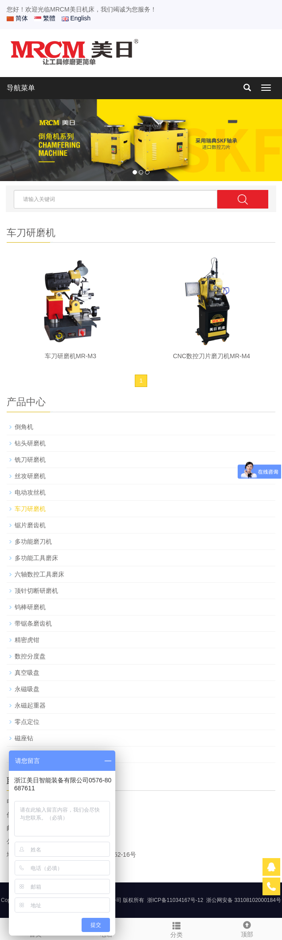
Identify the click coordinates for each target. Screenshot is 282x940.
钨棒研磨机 (30, 607)
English (76, 18)
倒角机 (24, 426)
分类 (176, 928)
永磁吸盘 (27, 688)
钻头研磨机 (30, 443)
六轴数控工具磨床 (39, 574)
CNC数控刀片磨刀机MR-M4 (211, 356)
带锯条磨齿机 (33, 623)
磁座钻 (24, 738)
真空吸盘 (27, 672)
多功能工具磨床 (36, 557)
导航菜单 (21, 88)
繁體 (44, 18)
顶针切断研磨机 (36, 590)
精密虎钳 (27, 639)
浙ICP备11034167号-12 (175, 900)
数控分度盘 (30, 656)
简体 (17, 18)
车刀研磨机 (30, 508)
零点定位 (27, 721)
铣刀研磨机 (30, 459)
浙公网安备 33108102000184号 (243, 900)
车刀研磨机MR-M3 (70, 356)
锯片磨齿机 (30, 525)
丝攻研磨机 (30, 476)
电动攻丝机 (30, 492)
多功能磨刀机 (33, 541)
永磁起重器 (30, 705)
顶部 (247, 928)
